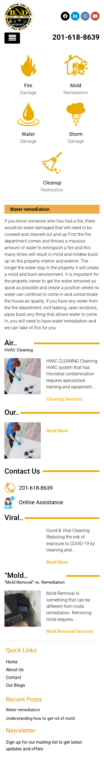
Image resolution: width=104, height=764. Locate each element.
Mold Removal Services (69, 631)
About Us (15, 669)
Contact (13, 677)
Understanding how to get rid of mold (40, 718)
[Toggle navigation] (12, 38)
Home (11, 662)
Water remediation (23, 709)
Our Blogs (15, 685)
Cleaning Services (64, 399)
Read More (57, 430)
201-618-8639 (76, 37)
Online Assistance (41, 502)
